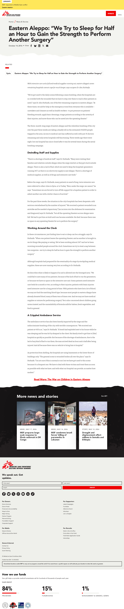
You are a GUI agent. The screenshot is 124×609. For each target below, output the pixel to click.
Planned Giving (6, 518)
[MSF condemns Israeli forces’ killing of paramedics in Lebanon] (62, 425)
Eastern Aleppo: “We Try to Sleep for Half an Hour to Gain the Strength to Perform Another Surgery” (58, 73)
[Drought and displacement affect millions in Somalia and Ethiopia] (93, 425)
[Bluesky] (9, 494)
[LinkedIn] (28, 494)
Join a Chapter (67, 513)
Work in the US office (69, 531)
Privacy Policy (6, 548)
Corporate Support (7, 523)
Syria (8, 73)
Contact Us (5, 546)
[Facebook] (4, 494)
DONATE (111, 13)
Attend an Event (67, 509)
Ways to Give (6, 511)
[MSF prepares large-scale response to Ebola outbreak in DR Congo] (31, 425)
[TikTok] (32, 494)
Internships (66, 538)
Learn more (7, 7)
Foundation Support (8, 521)
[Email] (32, 487)
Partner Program (6, 516)
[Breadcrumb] (62, 21)
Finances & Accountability (9, 509)
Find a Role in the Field (69, 533)
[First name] (32, 483)
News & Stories (22, 22)
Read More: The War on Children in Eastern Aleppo (62, 379)
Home (11, 22)
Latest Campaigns (68, 504)
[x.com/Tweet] (13, 494)
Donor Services (6, 504)
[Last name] (92, 483)
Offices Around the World (9, 533)
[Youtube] (23, 494)
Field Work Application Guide (71, 535)
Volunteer (66, 511)
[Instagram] (18, 494)
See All (103, 396)
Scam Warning (6, 550)
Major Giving (5, 513)
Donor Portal (5, 506)
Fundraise (66, 506)
